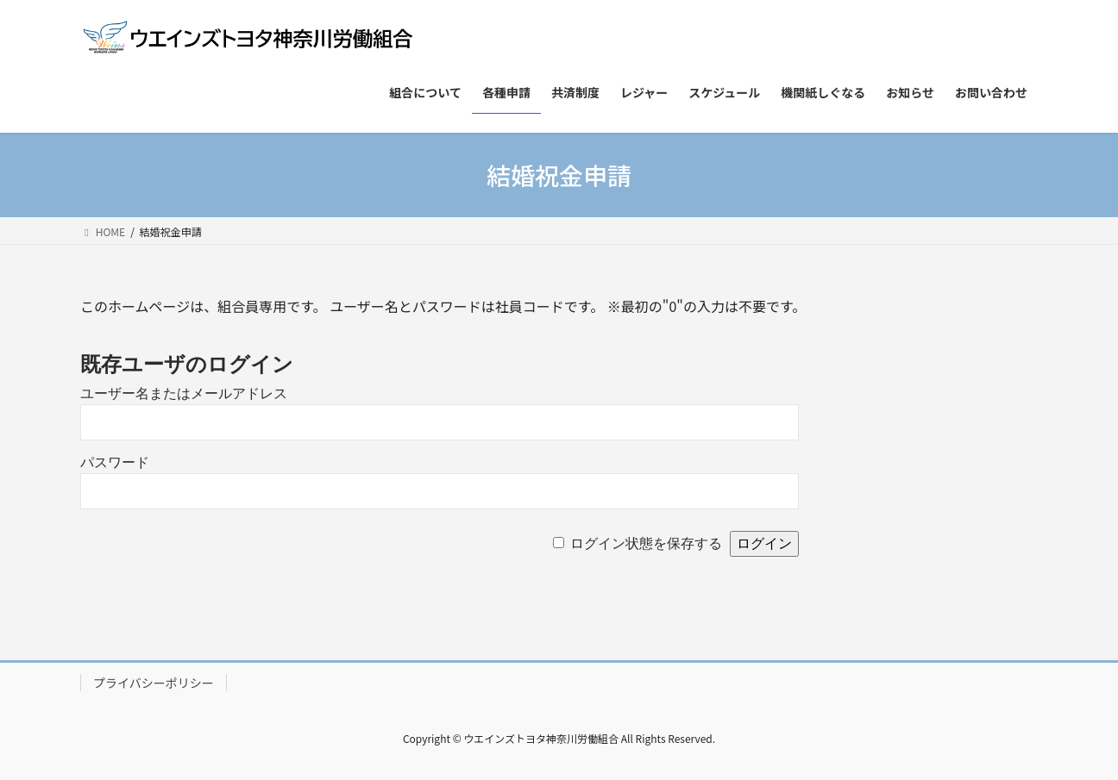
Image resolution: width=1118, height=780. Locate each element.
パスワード (114, 462)
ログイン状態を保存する (646, 543)
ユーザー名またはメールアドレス (183, 393)
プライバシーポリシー (153, 682)
